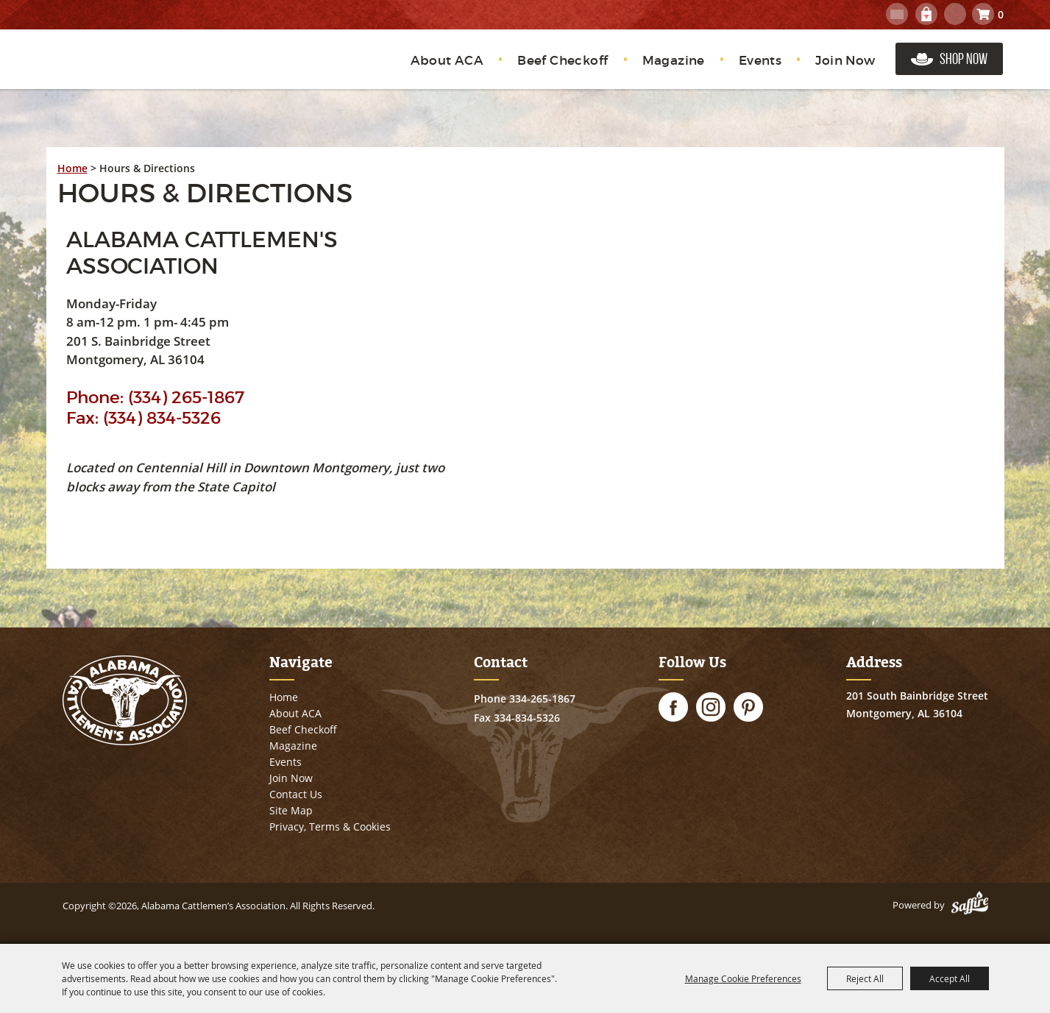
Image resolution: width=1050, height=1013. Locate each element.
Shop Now (963, 58)
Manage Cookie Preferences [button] (743, 978)
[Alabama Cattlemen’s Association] (129, 68)
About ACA (447, 60)
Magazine (673, 60)
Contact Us (295, 794)
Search (955, 14)
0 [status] (1001, 14)
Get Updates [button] (897, 14)
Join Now (845, 60)
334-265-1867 (542, 698)
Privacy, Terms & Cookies (330, 826)
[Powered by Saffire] (969, 904)
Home (72, 168)
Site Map (291, 810)
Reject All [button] (865, 978)
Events (760, 60)
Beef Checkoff (562, 60)
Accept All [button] (949, 978)
